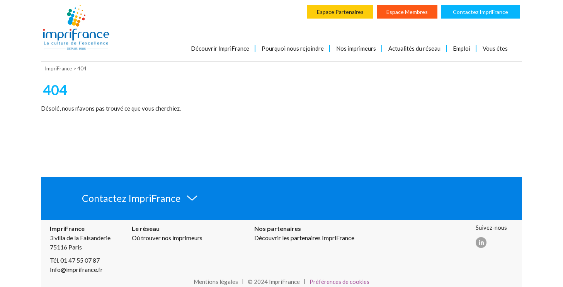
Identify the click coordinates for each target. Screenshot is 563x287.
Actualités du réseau (414, 48)
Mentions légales (216, 281)
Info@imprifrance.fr (76, 269)
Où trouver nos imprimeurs (167, 237)
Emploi (461, 48)
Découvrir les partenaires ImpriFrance (304, 237)
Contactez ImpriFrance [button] (131, 198)
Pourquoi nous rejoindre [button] (293, 48)
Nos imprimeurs (356, 48)
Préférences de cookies (339, 281)
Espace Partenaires (340, 12)
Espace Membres (407, 12)
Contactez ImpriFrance (480, 12)
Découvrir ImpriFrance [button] (220, 48)
